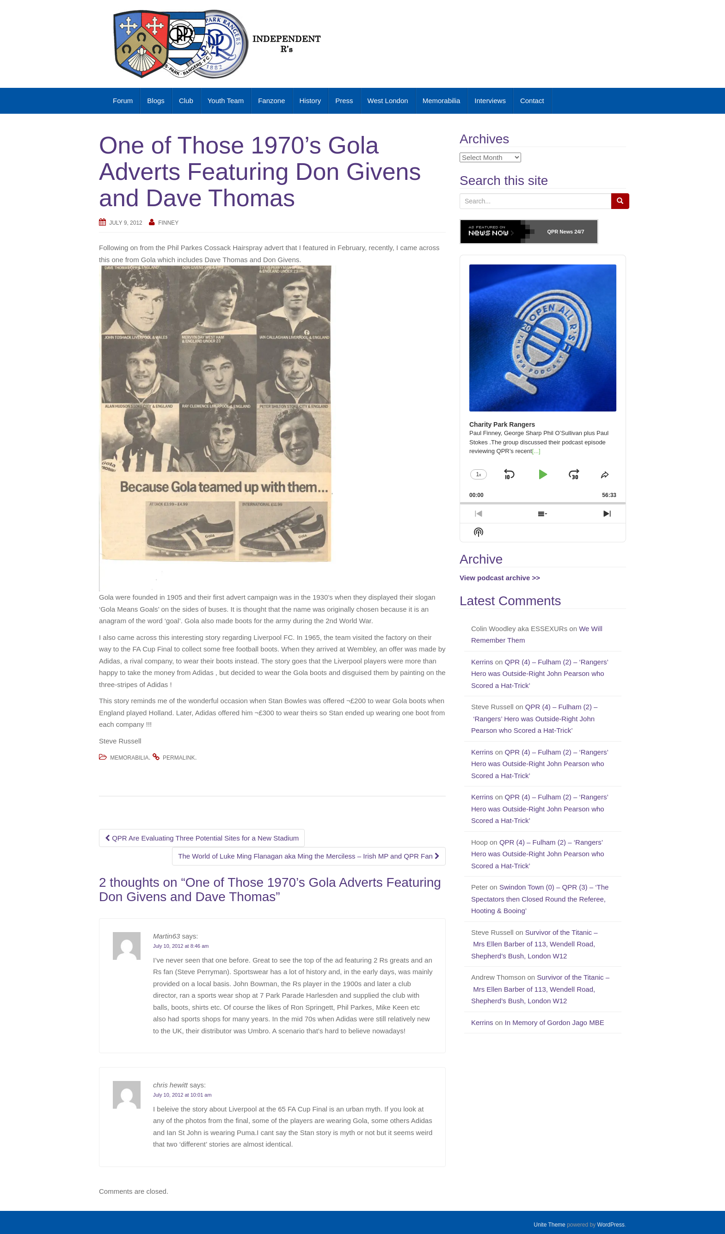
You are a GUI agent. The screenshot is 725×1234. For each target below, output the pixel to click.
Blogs (156, 100)
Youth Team (226, 100)
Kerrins (482, 662)
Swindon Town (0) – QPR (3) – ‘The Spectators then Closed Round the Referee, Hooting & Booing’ (539, 899)
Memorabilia (442, 100)
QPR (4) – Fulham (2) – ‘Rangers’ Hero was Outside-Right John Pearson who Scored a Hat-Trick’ (539, 673)
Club (186, 100)
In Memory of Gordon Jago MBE (555, 1022)
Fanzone (271, 100)
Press (344, 100)
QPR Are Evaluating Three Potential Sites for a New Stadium (202, 838)
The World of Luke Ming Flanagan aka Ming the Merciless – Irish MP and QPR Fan (309, 856)
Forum (123, 100)
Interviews (490, 100)
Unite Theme (549, 1225)
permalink (179, 758)
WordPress (611, 1225)
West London (388, 100)
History (310, 100)
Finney (168, 223)
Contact (532, 100)
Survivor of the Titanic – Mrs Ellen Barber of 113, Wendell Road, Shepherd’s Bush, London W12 (534, 944)
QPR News (560, 231)
